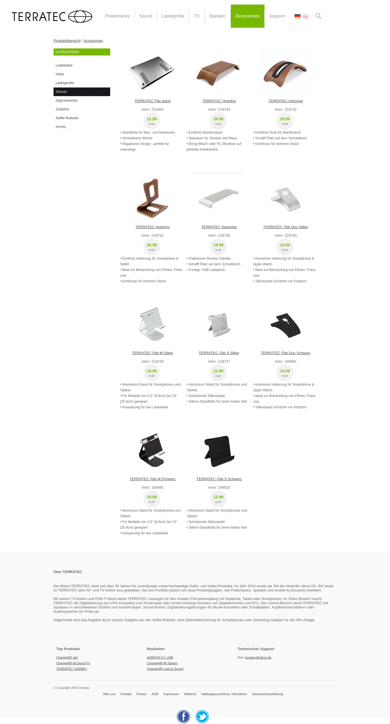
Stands (61, 91)
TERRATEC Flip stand (153, 101)
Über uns (109, 694)
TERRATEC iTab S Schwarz (219, 479)
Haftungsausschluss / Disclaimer (224, 694)
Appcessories (67, 100)
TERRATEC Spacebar (219, 227)
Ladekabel (64, 65)
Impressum (171, 694)
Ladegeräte (65, 83)
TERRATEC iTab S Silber (219, 353)
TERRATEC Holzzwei (285, 101)
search (318, 16)
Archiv (61, 127)
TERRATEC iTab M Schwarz (153, 479)
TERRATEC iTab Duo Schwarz (285, 353)
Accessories (93, 41)
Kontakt (126, 694)
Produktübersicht (67, 41)
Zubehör (62, 109)
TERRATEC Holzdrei (219, 101)
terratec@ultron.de (258, 657)
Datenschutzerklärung (267, 694)
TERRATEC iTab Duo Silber (285, 227)
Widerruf (190, 694)
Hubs (60, 74)
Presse (141, 694)
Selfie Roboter (67, 118)
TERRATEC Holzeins (152, 227)
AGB (155, 694)
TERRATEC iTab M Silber (152, 353)
